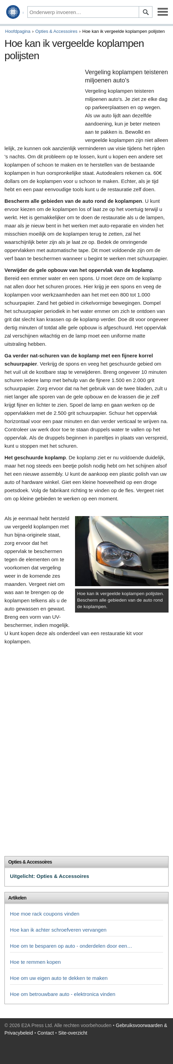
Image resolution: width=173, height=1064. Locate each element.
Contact (45, 1033)
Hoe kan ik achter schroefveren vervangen (58, 930)
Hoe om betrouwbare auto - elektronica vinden (62, 994)
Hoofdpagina (17, 31)
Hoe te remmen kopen (35, 962)
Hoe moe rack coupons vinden (44, 914)
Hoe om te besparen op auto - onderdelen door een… (71, 946)
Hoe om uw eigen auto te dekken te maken (59, 978)
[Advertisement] (43, 104)
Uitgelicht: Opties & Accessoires (49, 876)
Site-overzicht (72, 1033)
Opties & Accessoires (56, 31)
